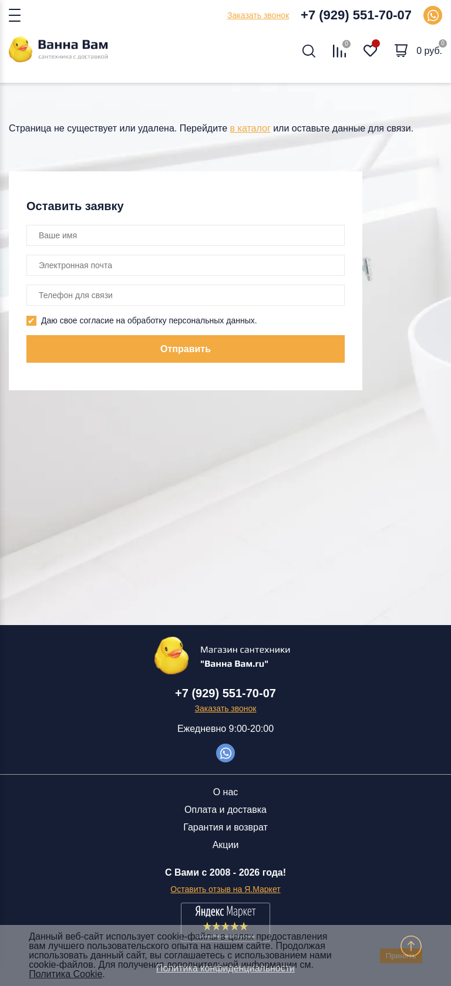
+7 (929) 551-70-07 (356, 15)
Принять (401, 955)
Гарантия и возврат (225, 827)
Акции (226, 845)
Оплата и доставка (225, 810)
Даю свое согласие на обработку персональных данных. (149, 320)
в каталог (250, 128)
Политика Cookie (65, 974)
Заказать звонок (258, 15)
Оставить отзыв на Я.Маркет (225, 889)
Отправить (185, 349)
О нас (225, 792)
